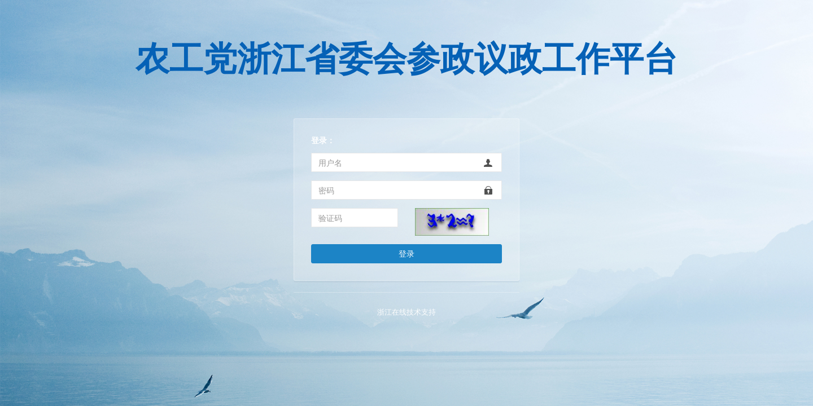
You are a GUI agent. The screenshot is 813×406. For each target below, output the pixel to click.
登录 (406, 253)
